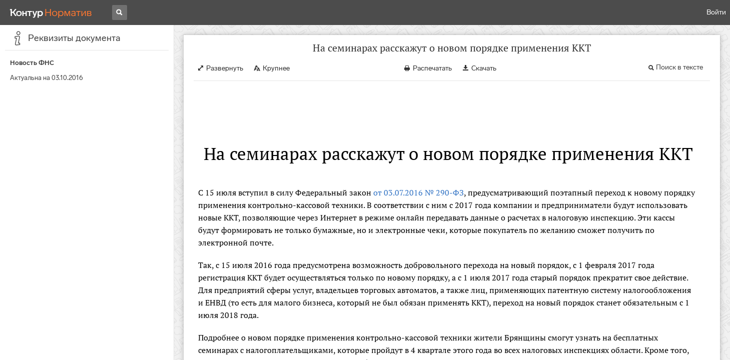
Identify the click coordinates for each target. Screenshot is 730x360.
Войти (716, 12)
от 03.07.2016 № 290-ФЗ (418, 192)
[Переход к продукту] (51, 12)
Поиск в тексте (679, 67)
